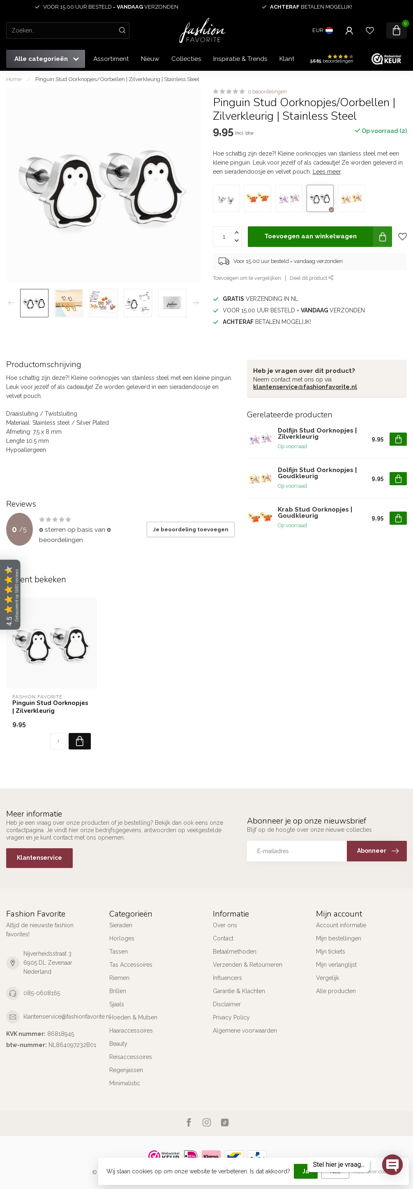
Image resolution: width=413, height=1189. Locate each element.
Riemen (119, 978)
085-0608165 (41, 993)
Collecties (186, 59)
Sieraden (120, 925)
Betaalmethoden (234, 951)
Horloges (121, 938)
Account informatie (341, 925)
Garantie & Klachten (239, 991)
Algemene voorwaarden (245, 1030)
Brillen (117, 991)
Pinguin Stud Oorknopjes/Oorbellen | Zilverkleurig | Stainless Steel (117, 79)
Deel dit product (312, 278)
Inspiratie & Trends (240, 59)
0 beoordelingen (267, 91)
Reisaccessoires (130, 1057)
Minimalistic (124, 1083)
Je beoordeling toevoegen (190, 529)
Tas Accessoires (130, 964)
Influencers (227, 978)
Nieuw (150, 59)
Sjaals (116, 1004)
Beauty (118, 1043)
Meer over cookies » (377, 1171)
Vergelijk (327, 978)
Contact (223, 938)
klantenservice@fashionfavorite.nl (305, 387)
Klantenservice (39, 857)
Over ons (225, 925)
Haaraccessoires (131, 1030)
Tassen (118, 951)
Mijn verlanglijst (336, 964)
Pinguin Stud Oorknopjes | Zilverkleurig (50, 706)
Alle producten (336, 991)
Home (13, 79)
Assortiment (111, 59)
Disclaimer (227, 1004)
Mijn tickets (330, 951)
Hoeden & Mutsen (133, 1017)
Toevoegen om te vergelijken (247, 278)
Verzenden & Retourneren (247, 964)
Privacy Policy (231, 1017)
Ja (305, 1171)
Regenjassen (126, 1070)
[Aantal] (58, 741)
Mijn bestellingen (338, 938)
